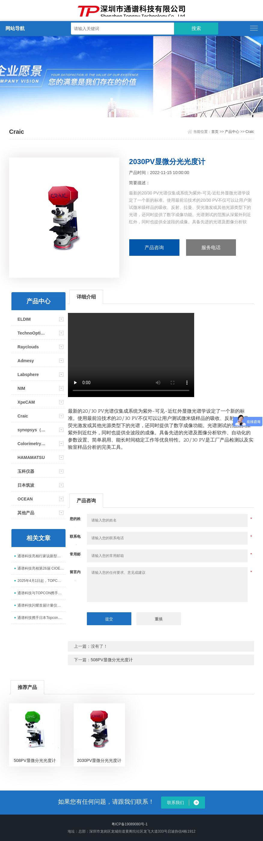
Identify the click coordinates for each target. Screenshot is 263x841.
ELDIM (24, 319)
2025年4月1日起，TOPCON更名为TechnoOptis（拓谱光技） (41, 581)
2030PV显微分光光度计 (99, 760)
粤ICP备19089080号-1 (130, 824)
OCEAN (25, 499)
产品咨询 (154, 247)
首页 (215, 132)
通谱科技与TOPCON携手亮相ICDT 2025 (41, 593)
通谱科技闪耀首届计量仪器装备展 (41, 605)
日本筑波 (25, 485)
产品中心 (232, 132)
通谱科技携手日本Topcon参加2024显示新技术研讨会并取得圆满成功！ (41, 618)
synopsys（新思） (31, 429)
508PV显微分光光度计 (112, 659)
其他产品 (25, 512)
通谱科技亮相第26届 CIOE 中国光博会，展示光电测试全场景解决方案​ (41, 568)
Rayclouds (28, 346)
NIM (21, 388)
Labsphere (28, 374)
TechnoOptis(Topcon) (31, 333)
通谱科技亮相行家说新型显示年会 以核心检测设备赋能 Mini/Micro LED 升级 (41, 556)
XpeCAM (26, 402)
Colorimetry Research (31, 443)
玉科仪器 (25, 471)
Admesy (25, 360)
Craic (250, 132)
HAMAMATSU (31, 457)
